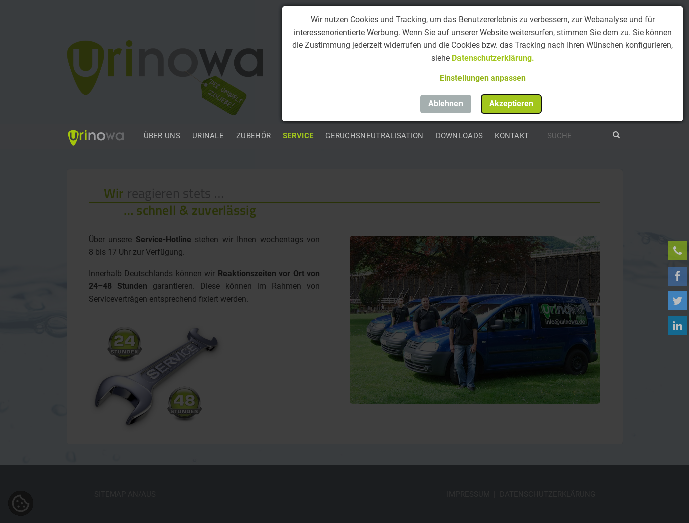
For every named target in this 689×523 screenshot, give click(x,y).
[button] (482, 78)
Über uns (162, 135)
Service (298, 135)
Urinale (208, 135)
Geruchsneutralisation (374, 135)
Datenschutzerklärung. (493, 58)
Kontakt (512, 135)
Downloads (459, 135)
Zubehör (253, 135)
